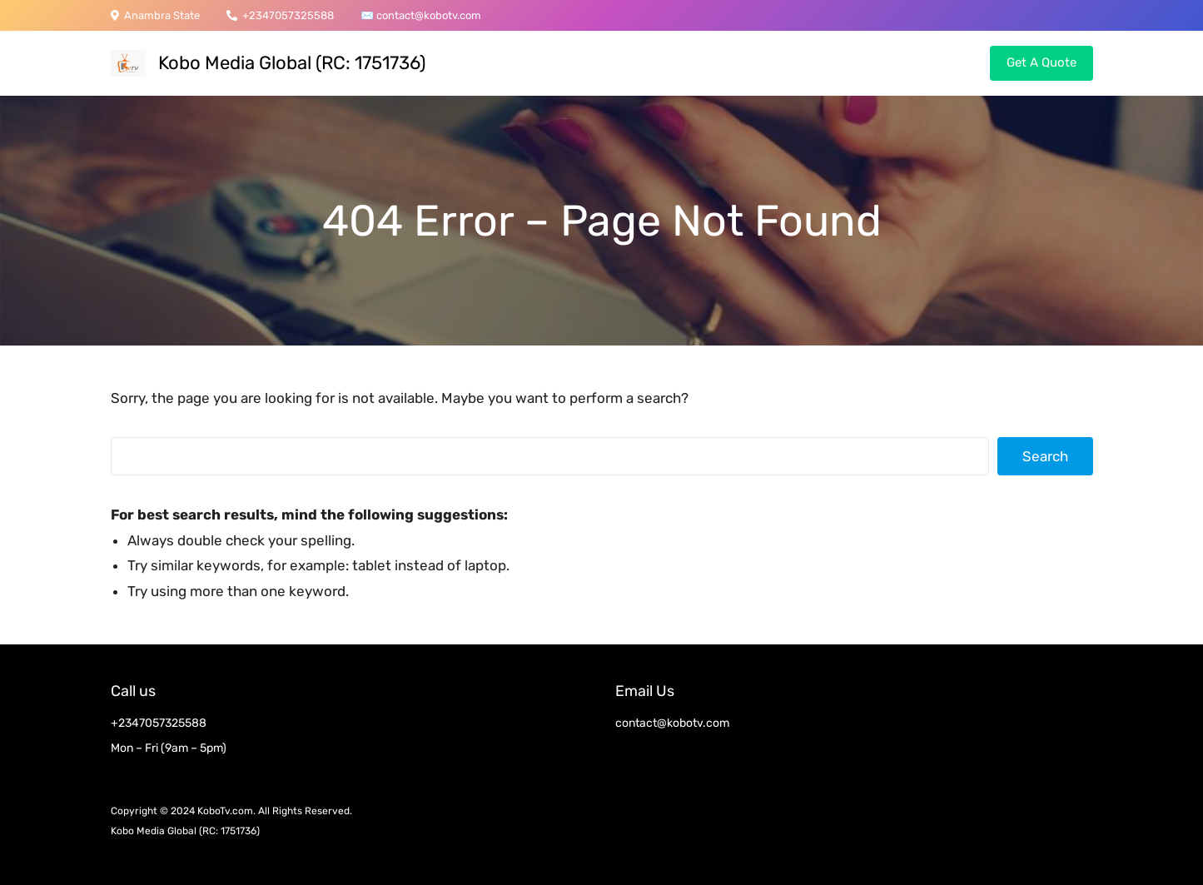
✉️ (367, 15)
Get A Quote (1041, 62)
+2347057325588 (285, 15)
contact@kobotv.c (420, 15)
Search (1045, 456)
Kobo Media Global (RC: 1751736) (291, 63)
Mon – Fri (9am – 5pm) (168, 748)
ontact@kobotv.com (675, 723)
